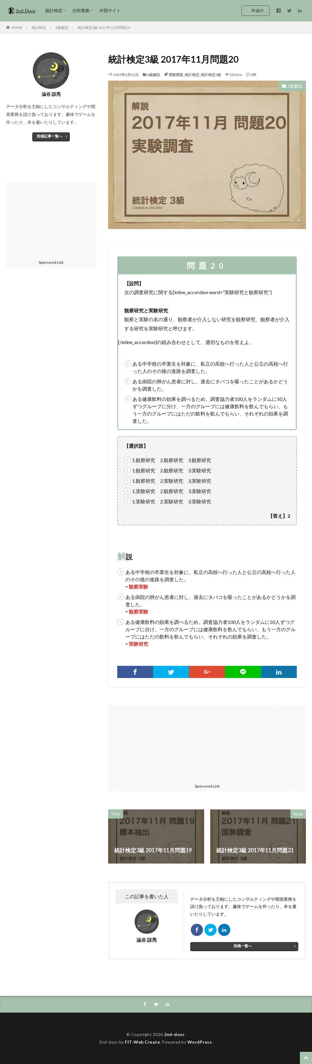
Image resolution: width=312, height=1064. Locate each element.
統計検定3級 (211, 74)
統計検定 (53, 10)
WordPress (199, 1042)
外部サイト (110, 10)
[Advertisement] (158, 743)
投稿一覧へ (243, 946)
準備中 (257, 10)
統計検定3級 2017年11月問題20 (103, 27)
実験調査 (176, 74)
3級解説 (61, 27)
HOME (16, 27)
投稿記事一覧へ (49, 136)
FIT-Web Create (142, 1042)
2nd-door (174, 1034)
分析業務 (80, 10)
